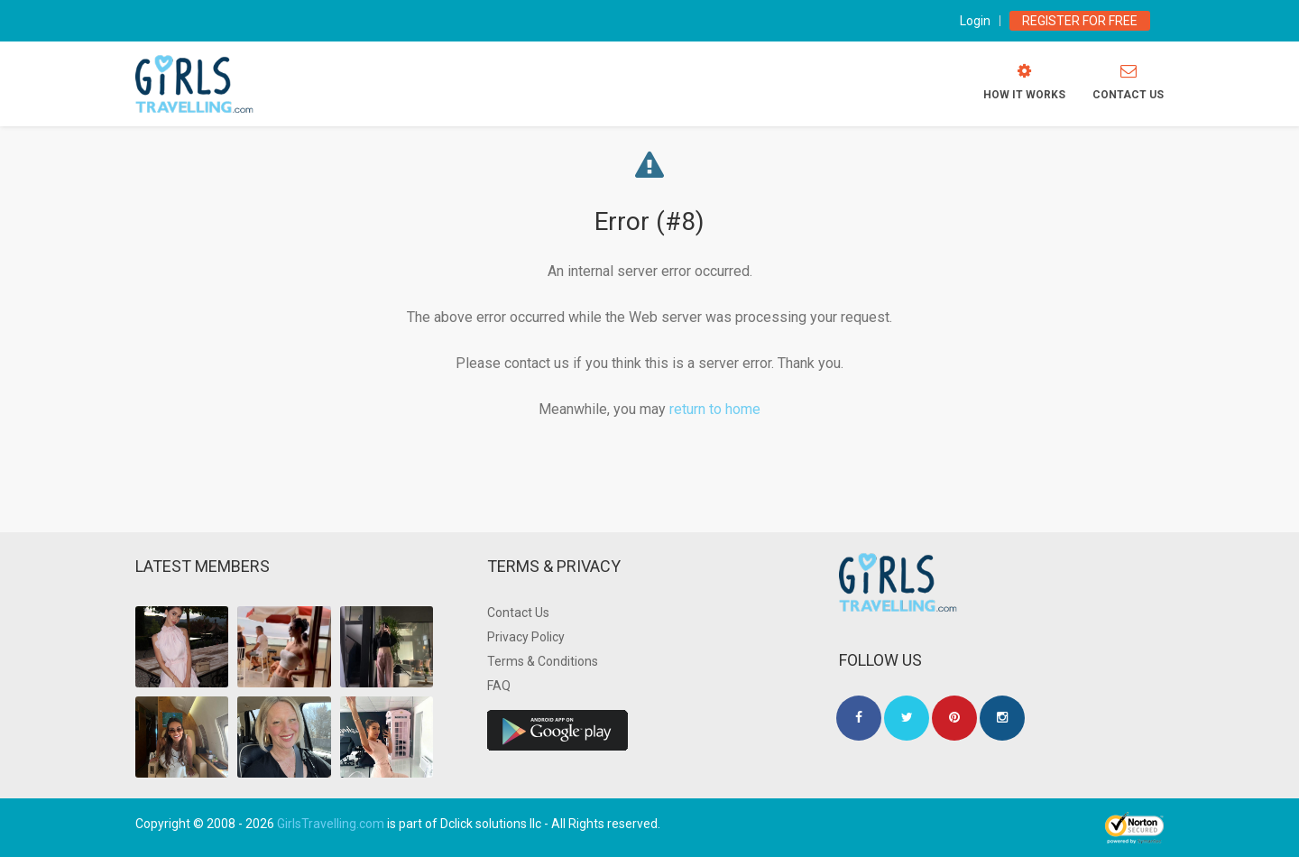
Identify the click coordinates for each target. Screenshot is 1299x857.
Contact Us (518, 612)
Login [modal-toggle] (975, 20)
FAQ (499, 685)
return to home (714, 409)
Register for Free (1080, 21)
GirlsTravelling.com (330, 823)
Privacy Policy (526, 637)
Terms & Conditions (542, 661)
